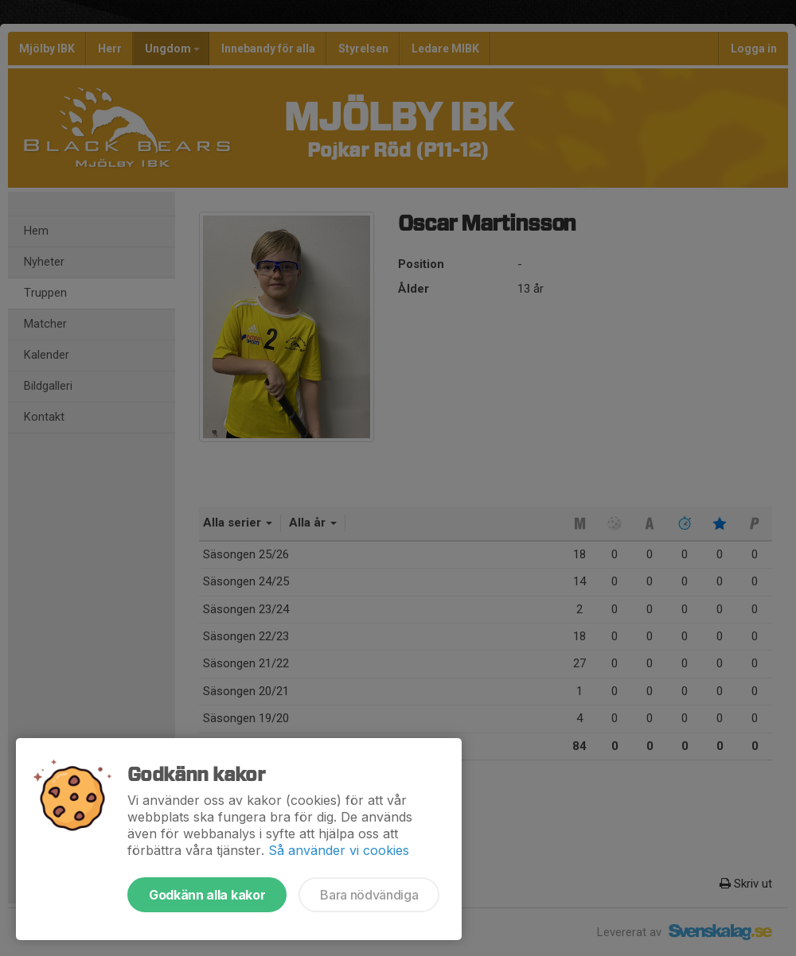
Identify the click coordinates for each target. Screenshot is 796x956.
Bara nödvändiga (369, 895)
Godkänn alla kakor (207, 895)
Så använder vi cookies (338, 850)
